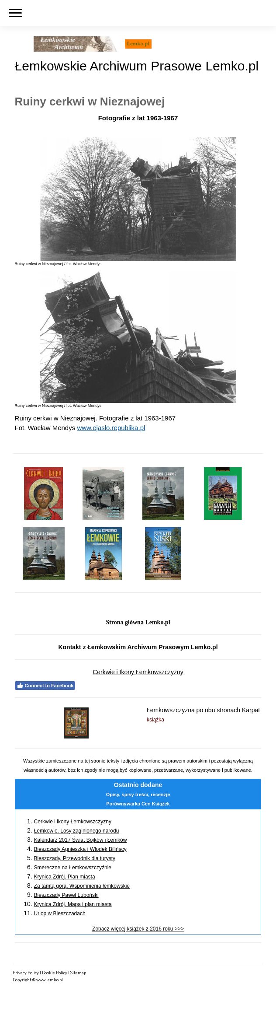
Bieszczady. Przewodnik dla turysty (75, 858)
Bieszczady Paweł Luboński (66, 895)
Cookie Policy (54, 972)
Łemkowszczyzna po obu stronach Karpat (203, 710)
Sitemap (78, 972)
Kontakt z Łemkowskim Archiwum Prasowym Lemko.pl (137, 647)
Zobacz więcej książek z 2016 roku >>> (138, 929)
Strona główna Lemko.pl (138, 622)
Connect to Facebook (45, 685)
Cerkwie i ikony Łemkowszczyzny (72, 822)
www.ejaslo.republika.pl (111, 427)
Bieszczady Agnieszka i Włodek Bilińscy (80, 849)
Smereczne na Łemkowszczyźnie (72, 867)
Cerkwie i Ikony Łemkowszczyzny (138, 672)
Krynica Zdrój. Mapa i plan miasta (73, 904)
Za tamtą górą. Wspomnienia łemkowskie (82, 886)
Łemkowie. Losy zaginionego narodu (76, 831)
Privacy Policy (26, 972)
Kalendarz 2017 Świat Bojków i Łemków (80, 840)
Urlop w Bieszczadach (60, 913)
